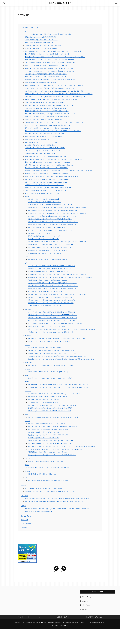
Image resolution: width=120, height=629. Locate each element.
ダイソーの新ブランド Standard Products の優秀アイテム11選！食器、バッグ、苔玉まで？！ (54, 501)
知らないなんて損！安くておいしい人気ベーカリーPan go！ (43, 119)
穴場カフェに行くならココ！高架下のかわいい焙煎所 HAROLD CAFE (47, 179)
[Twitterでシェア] (56, 568)
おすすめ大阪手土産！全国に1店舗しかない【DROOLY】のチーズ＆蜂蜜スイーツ (50, 62)
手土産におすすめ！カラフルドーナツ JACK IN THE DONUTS (45, 148)
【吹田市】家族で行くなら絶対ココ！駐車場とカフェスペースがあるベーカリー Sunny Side (54, 159)
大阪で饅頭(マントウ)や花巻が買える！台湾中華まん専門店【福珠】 (46, 74)
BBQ (26, 256)
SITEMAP (24, 520)
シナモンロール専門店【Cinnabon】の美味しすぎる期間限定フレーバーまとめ (49, 105)
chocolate (28, 335)
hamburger (28, 362)
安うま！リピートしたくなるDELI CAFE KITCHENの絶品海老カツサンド (47, 125)
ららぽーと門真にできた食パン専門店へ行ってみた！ (41, 40)
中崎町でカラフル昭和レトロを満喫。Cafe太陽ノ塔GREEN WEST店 (46, 65)
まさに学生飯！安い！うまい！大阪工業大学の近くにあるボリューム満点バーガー (50, 88)
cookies (27, 345)
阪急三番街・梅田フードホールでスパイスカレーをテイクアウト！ (45, 133)
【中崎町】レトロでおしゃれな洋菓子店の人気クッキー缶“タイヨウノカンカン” (49, 68)
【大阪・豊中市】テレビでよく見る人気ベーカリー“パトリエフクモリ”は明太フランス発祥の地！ (55, 85)
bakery (27, 196)
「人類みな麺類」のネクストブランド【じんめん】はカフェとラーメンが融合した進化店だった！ (55, 122)
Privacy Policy (26, 516)
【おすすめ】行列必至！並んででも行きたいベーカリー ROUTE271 (46, 168)
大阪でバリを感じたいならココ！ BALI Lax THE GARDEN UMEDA (46, 182)
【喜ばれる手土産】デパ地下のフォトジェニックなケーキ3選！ (44, 136)
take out (27, 421)
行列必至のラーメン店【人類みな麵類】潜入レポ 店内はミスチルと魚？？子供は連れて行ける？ (55, 96)
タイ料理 (27, 471)
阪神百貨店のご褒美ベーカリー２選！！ (37, 139)
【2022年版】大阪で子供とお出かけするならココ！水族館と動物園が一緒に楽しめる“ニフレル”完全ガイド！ (58, 509)
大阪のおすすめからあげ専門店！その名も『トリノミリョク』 (44, 45)
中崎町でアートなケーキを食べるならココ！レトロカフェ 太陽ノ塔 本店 (47, 190)
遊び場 (23, 506)
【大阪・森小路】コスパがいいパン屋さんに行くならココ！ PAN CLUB (47, 162)
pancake (27, 369)
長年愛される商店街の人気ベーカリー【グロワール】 (41, 142)
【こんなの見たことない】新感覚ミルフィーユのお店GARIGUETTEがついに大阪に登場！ (53, 131)
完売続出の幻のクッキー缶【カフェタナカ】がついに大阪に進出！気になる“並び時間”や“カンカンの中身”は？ (58, 94)
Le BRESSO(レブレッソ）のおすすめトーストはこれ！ (42, 193)
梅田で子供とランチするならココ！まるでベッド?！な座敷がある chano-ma (49, 165)
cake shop (28, 309)
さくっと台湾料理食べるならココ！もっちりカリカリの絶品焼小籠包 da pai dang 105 (52, 176)
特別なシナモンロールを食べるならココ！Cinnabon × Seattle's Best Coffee (48, 187)
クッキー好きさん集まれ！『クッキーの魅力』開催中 (41, 48)
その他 (27, 465)
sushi (26, 414)
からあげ (27, 458)
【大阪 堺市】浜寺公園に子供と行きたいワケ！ (39, 511)
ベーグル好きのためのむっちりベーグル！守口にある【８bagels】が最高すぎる (49, 71)
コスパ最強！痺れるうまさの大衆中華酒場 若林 (40, 145)
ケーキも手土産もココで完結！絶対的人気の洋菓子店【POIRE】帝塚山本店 (48, 34)
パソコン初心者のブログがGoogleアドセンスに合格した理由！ (44, 488)
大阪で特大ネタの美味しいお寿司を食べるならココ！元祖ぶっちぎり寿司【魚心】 (50, 79)
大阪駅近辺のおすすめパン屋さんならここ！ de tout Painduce (44, 185)
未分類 (23, 485)
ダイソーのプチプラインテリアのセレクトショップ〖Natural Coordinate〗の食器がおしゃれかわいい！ (57, 498)
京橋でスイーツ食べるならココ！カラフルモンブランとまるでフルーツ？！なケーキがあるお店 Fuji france (58, 170)
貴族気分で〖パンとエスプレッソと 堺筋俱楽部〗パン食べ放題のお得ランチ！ (49, 116)
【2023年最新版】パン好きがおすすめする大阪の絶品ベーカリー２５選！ (47, 54)
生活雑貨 (24, 496)
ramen (27, 381)
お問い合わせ (26, 523)
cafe (26, 263)
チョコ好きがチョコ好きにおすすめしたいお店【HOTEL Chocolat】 (46, 108)
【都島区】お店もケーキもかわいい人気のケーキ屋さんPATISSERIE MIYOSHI (49, 60)
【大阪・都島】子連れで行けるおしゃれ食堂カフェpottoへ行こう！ (45, 77)
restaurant (28, 391)
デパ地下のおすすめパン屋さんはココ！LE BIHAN (40, 153)
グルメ (23, 31)
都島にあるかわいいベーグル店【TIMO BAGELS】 (40, 37)
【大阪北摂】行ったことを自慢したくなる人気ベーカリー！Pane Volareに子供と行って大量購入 (55, 57)
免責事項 (24, 527)
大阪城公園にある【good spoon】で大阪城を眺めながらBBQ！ (44, 102)
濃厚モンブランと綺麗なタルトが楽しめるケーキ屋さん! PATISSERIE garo (48, 128)
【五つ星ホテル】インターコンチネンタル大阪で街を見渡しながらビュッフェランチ (51, 99)
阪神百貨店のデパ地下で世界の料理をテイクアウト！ (41, 82)
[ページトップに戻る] (116, 625)
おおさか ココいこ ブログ (60, 3)
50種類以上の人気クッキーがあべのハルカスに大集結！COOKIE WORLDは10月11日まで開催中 (55, 91)
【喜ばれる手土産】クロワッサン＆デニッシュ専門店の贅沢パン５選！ (46, 111)
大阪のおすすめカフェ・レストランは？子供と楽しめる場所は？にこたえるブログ (50, 491)
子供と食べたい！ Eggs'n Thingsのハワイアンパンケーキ (42, 150)
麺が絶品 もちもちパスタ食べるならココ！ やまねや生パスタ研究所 (46, 173)
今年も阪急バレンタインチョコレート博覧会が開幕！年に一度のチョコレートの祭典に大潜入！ (54, 51)
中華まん (27, 477)
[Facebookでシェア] (63, 568)
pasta (26, 375)
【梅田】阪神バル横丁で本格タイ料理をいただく (40, 42)
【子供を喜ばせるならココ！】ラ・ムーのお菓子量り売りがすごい (45, 156)
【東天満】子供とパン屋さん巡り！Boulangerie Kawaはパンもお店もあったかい (50, 114)
